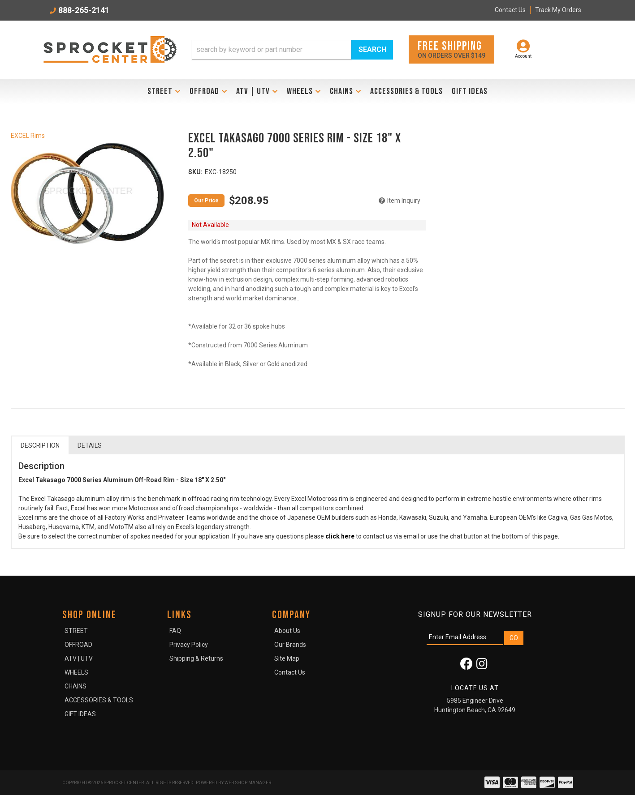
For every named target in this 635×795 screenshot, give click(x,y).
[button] (292, 50)
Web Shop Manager (248, 782)
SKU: (195, 171)
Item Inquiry (403, 200)
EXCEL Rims (28, 135)
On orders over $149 (451, 49)
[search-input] (271, 49)
